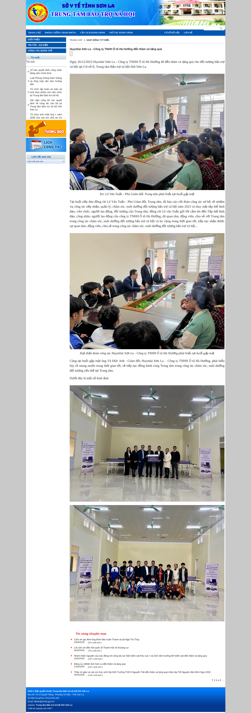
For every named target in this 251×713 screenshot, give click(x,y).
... (224, 680)
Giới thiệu (34, 39)
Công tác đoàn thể (40, 50)
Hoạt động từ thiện (97, 40)
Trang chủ (76, 40)
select (63, 161)
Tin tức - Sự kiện (38, 45)
